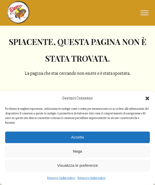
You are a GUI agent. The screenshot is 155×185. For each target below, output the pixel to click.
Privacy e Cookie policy (61, 178)
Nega (77, 151)
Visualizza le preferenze (77, 165)
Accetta (77, 137)
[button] (147, 98)
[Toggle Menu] (144, 12)
